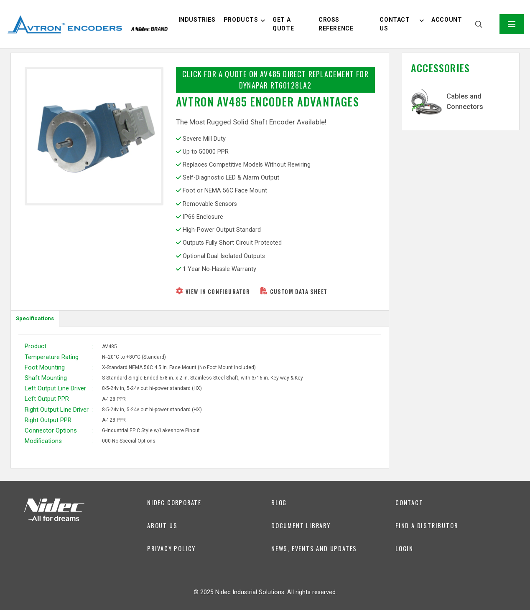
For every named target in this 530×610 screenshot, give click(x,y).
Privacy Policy (171, 548)
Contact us (395, 24)
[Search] (478, 24)
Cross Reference (336, 24)
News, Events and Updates (314, 548)
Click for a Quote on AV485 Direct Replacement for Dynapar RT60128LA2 (275, 79)
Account (446, 19)
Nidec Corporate (174, 502)
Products (241, 19)
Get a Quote (283, 24)
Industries (197, 19)
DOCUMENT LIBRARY (301, 525)
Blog (279, 502)
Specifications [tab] (35, 318)
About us (162, 525)
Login (404, 548)
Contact (409, 502)
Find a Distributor (426, 525)
